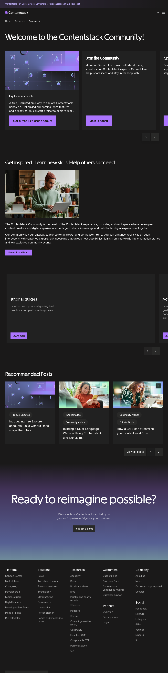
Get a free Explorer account (32, 121)
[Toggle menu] (163, 13)
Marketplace (12, 569)
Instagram (141, 607)
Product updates (79, 574)
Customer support (112, 583)
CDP (72, 639)
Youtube (140, 617)
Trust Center (84, 664)
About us (140, 564)
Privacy (74, 663)
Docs (73, 569)
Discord (140, 623)
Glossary (75, 604)
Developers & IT (14, 579)
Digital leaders (13, 590)
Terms (63, 663)
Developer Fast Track (17, 595)
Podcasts (75, 598)
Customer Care (111, 569)
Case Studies (110, 564)
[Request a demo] (84, 517)
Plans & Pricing (13, 600)
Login (106, 610)
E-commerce (45, 590)
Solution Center (13, 564)
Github (139, 612)
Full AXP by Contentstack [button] (25, 664)
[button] (158, 12)
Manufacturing (45, 585)
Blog (72, 579)
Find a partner (110, 605)
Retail (41, 564)
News (139, 569)
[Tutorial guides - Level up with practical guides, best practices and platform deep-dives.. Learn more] (44, 308)
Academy (75, 564)
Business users (13, 585)
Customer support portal (149, 574)
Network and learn (18, 252)
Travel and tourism (48, 569)
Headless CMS (78, 623)
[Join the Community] (119, 90)
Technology (44, 579)
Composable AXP (79, 628)
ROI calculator (12, 606)
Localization (44, 595)
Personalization (46, 600)
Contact (140, 579)
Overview (108, 600)
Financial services (47, 574)
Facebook (141, 596)
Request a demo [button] (84, 516)
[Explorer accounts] (42, 90)
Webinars (75, 593)
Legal (55, 663)
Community (76, 618)
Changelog (11, 574)
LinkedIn (140, 602)
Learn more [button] (18, 335)
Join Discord (99, 121)
